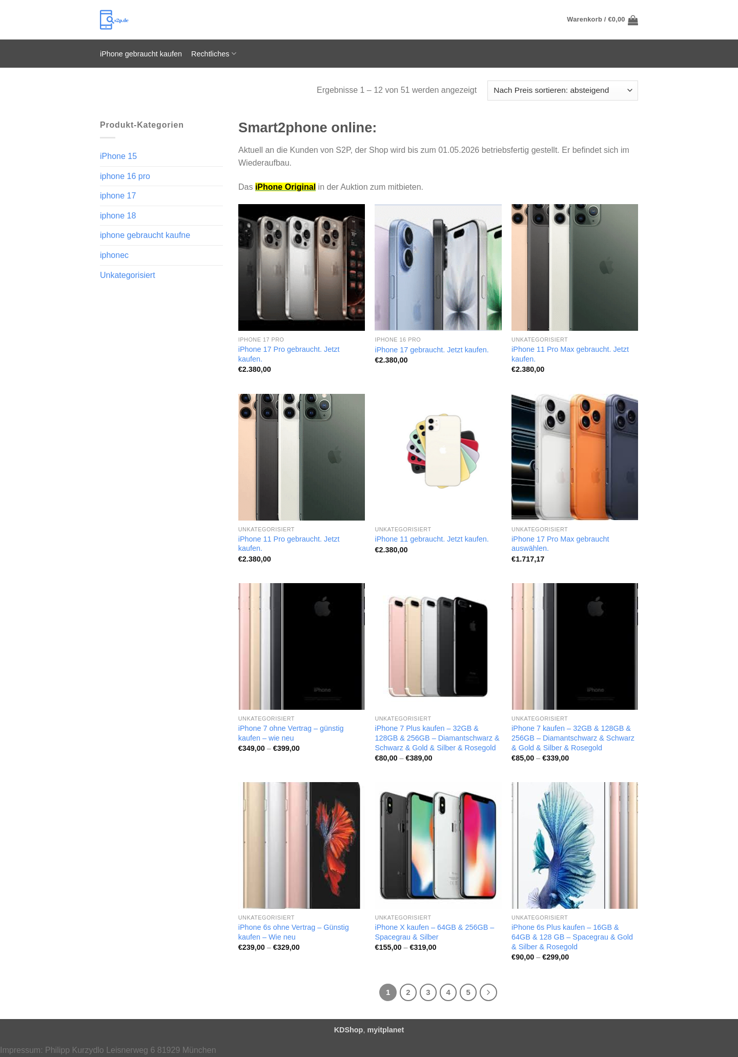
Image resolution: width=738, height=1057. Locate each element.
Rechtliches (213, 53)
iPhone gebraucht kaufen (141, 54)
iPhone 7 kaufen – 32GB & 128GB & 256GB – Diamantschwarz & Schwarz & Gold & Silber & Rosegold (572, 737)
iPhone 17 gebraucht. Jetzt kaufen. (431, 350)
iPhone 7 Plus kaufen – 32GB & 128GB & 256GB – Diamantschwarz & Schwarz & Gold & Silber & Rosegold (437, 737)
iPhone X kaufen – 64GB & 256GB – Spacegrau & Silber (434, 932)
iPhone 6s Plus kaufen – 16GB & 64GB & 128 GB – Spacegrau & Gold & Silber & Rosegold (572, 936)
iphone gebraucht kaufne (145, 235)
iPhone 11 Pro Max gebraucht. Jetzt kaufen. (570, 354)
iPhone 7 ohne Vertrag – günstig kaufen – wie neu (291, 733)
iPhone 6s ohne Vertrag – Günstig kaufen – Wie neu (293, 932)
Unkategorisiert (127, 275)
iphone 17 (118, 195)
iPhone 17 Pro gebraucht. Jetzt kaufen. (289, 354)
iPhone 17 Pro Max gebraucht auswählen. (560, 544)
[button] (602, 20)
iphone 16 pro (125, 176)
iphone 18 (118, 215)
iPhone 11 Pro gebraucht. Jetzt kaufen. (289, 544)
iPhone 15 (118, 156)
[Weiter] (488, 992)
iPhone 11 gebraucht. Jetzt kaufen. (431, 539)
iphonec (114, 255)
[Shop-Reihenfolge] (562, 91)
